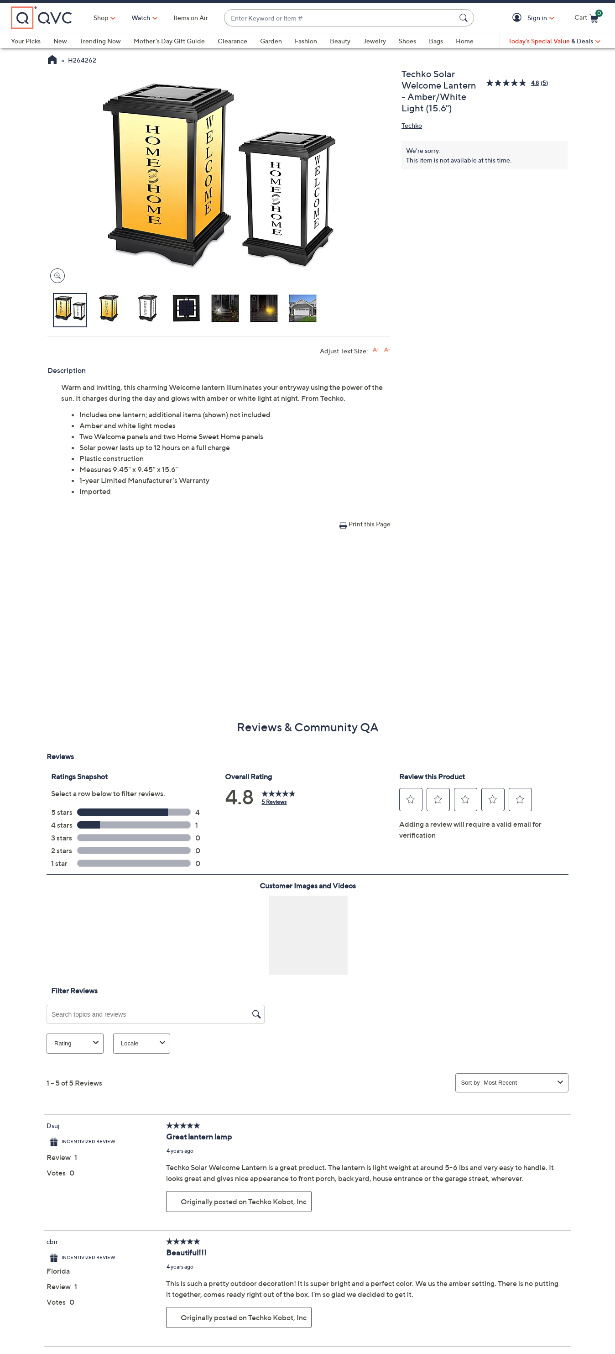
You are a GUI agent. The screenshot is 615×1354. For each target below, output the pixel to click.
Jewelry (374, 41)
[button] (518, 18)
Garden (271, 41)
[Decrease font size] (387, 349)
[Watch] (141, 18)
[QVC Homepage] (52, 60)
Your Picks (26, 41)
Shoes (407, 41)
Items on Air (190, 17)
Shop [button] (101, 17)
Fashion (306, 41)
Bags (436, 41)
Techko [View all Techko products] (411, 125)
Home (465, 41)
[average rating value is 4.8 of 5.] (513, 83)
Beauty (340, 41)
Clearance (232, 41)
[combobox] (339, 18)
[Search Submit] (465, 18)
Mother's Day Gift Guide (169, 41)
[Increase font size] (375, 349)
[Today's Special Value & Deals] (554, 41)
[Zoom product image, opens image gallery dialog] (55, 276)
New (60, 41)
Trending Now (100, 41)
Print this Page (370, 524)
